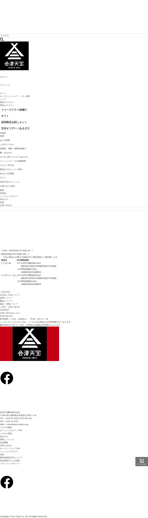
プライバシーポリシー (10, 463)
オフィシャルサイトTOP (11, 430)
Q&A (2, 202)
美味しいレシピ (7, 439)
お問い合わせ (6, 205)
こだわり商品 (6, 433)
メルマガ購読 (6, 427)
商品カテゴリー (7, 102)
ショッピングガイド (9, 196)
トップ (3, 99)
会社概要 (4, 442)
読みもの (4, 199)
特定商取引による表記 (10, 460)
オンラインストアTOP (10, 448)
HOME (4, 251)
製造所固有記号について (11, 457)
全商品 (3, 193)
